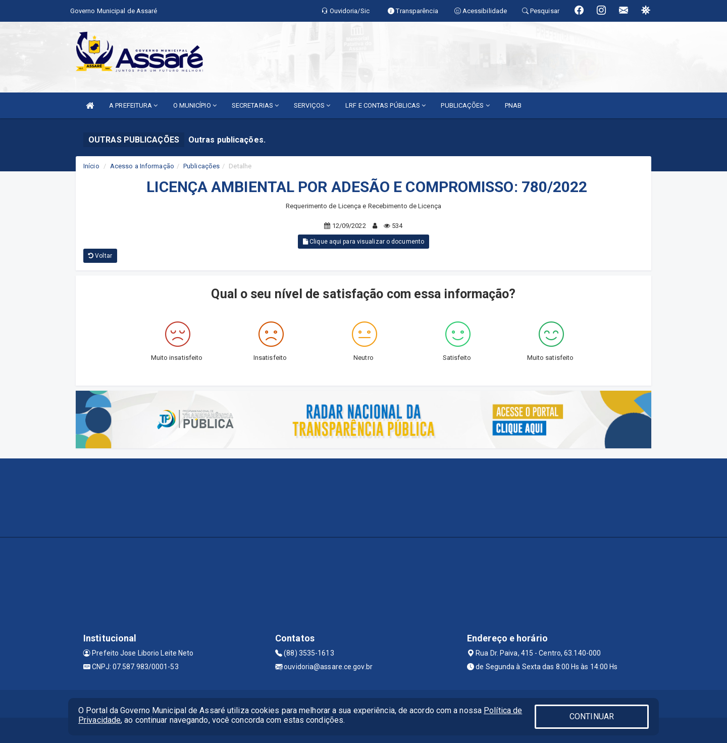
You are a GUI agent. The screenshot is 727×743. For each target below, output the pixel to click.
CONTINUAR (591, 716)
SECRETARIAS (255, 105)
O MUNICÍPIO (195, 105)
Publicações (201, 166)
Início (91, 166)
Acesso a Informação (142, 166)
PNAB (513, 105)
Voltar (100, 255)
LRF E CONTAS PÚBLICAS (385, 105)
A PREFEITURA (133, 105)
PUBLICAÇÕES (465, 105)
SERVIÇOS (312, 105)
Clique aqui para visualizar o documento (363, 241)
